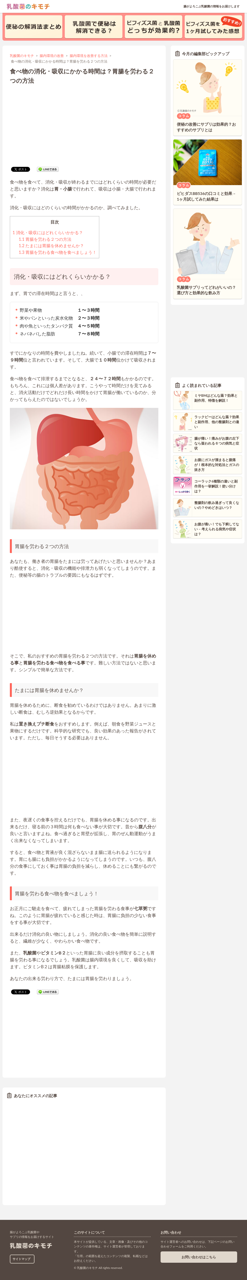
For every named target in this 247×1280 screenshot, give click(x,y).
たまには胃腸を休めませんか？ (51, 245)
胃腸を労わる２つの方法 (45, 239)
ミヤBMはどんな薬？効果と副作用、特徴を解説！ (216, 397)
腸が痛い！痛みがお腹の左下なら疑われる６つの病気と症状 (216, 443)
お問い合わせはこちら (198, 1257)
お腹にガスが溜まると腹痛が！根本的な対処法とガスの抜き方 (216, 464)
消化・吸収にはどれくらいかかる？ (48, 232)
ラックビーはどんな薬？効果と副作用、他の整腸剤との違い (216, 422)
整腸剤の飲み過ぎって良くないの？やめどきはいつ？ (216, 505)
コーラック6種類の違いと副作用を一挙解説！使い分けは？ (216, 486)
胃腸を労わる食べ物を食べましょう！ (58, 252)
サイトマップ (21, 1259)
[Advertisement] (84, 124)
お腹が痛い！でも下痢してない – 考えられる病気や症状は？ (216, 529)
